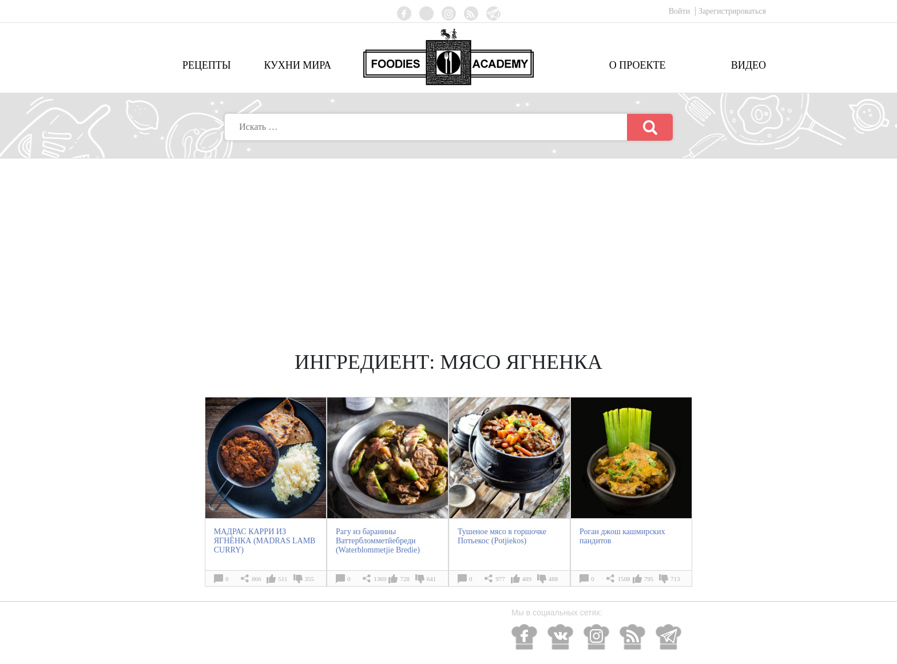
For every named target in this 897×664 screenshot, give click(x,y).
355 (310, 578)
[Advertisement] (448, 244)
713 (675, 578)
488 (553, 578)
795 (649, 578)
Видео (748, 65)
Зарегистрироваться (732, 11)
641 (431, 578)
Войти (680, 11)
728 (405, 578)
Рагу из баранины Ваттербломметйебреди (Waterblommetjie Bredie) (378, 540)
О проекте (637, 65)
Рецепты (206, 65)
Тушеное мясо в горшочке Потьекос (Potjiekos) (502, 536)
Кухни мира (297, 65)
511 (282, 578)
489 (527, 578)
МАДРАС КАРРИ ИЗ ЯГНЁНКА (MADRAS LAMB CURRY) (265, 540)
